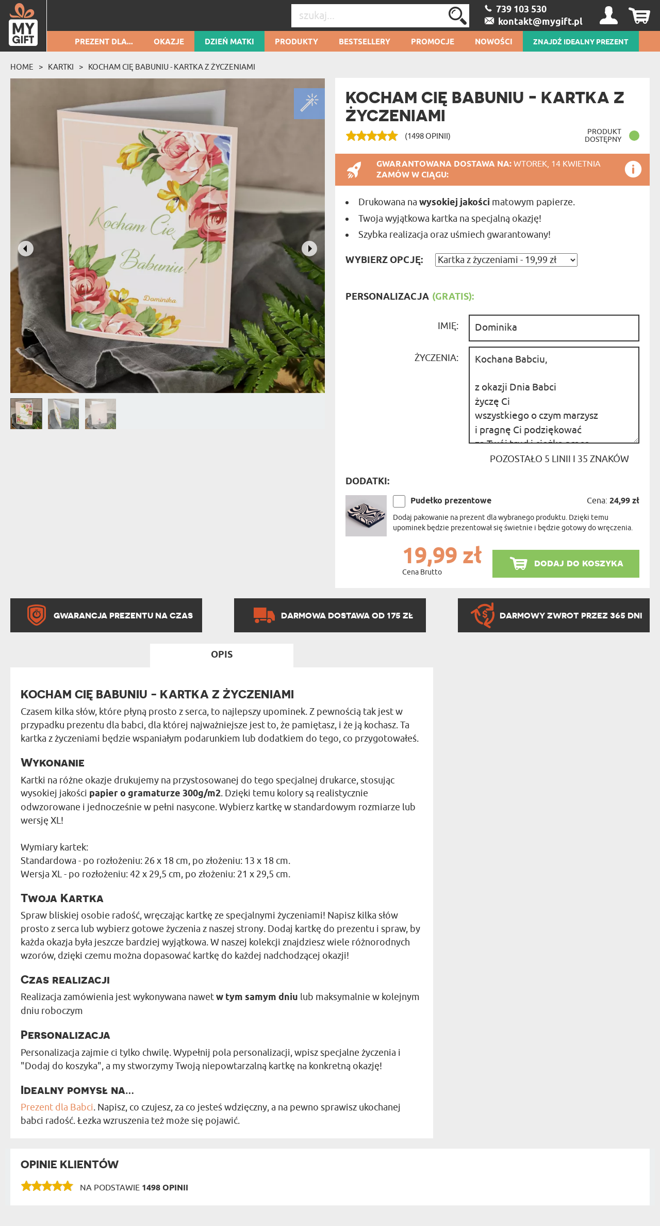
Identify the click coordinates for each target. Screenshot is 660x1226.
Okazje (169, 42)
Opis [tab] (222, 655)
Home (22, 67)
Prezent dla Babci (57, 1107)
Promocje (432, 42)
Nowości (494, 42)
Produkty (296, 42)
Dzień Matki (229, 42)
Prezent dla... (104, 42)
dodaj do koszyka (578, 563)
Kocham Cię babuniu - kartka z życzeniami (171, 67)
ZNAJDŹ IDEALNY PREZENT (581, 42)
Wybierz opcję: (384, 260)
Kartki (61, 67)
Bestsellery (364, 42)
